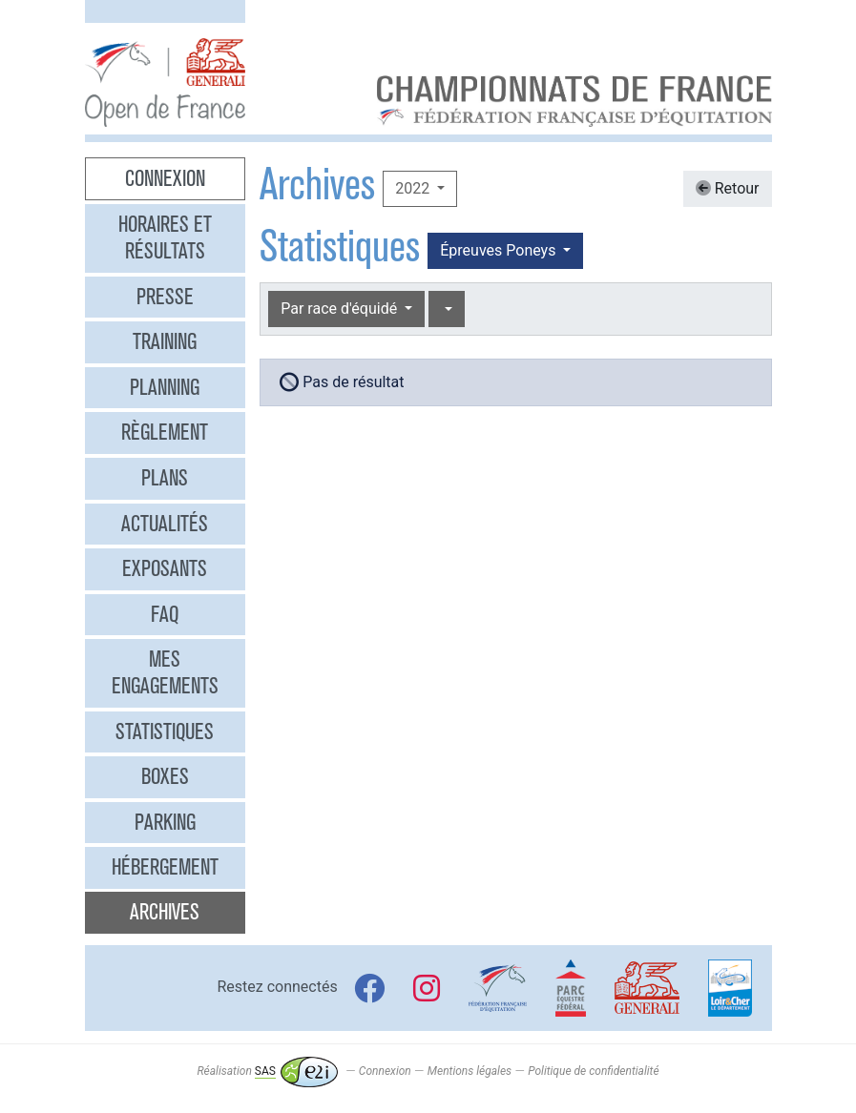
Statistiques (164, 731)
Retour (728, 188)
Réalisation (267, 1071)
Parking (165, 822)
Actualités (164, 523)
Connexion (165, 178)
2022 (414, 188)
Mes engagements (165, 672)
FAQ (164, 614)
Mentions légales (470, 1071)
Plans (164, 477)
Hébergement (165, 867)
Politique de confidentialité (593, 1071)
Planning (164, 387)
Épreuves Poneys (499, 250)
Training (165, 341)
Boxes (165, 776)
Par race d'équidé (341, 308)
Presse (165, 296)
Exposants (164, 568)
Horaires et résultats (165, 237)
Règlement (164, 432)
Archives (164, 911)
